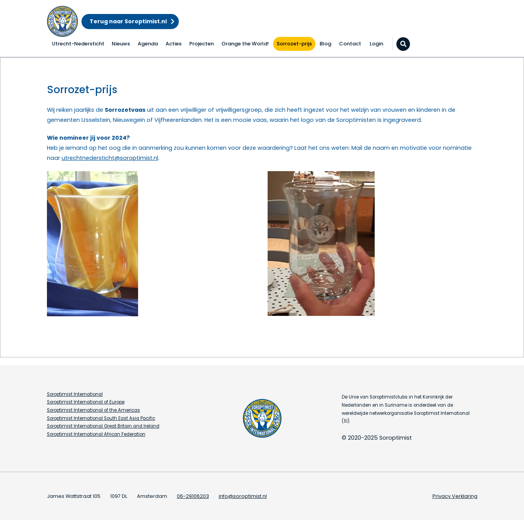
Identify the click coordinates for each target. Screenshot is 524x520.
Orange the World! (245, 43)
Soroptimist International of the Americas (93, 410)
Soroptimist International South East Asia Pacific (101, 418)
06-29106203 (193, 496)
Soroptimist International (75, 394)
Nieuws (121, 43)
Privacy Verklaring (454, 496)
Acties (174, 43)
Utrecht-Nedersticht (78, 43)
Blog (325, 43)
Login (376, 43)
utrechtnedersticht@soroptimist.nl (110, 158)
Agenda (148, 43)
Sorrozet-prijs (294, 43)
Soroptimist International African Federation (96, 434)
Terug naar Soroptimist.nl (128, 21)
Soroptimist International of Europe (86, 402)
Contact (350, 43)
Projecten (201, 43)
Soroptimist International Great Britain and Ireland (103, 426)
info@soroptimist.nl (243, 496)
